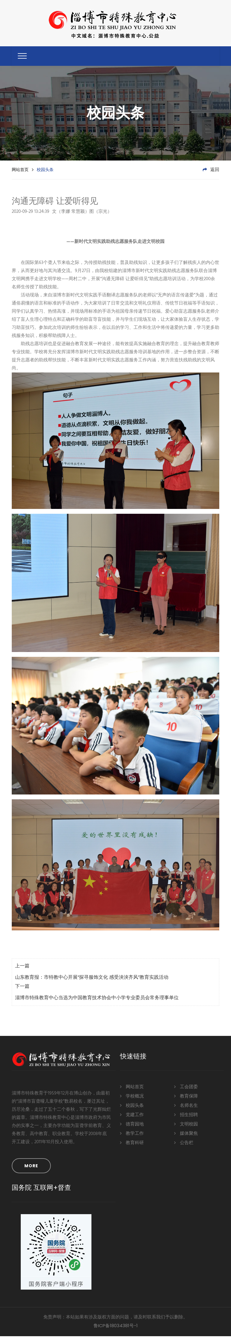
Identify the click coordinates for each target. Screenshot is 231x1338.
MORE (31, 1168)
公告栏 (183, 1145)
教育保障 (186, 1098)
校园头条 (132, 1107)
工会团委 (186, 1089)
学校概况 (132, 1098)
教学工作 (132, 1135)
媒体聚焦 (186, 1135)
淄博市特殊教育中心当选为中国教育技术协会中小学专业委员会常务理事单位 (97, 1000)
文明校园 (186, 1126)
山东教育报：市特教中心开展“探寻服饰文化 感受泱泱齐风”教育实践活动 (91, 980)
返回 (211, 171)
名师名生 (186, 1107)
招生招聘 (186, 1117)
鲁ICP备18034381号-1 (116, 1327)
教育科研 (132, 1145)
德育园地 (132, 1126)
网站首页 (20, 171)
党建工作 (132, 1117)
